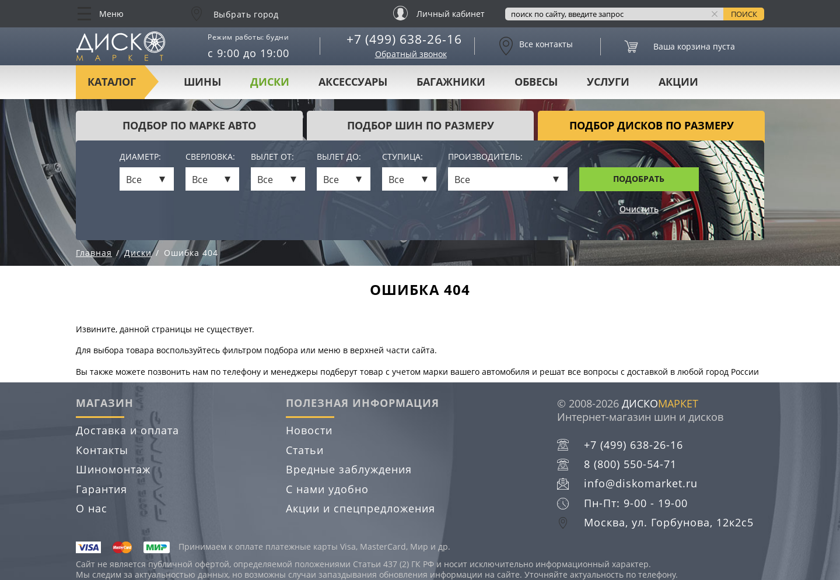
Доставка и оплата (127, 430)
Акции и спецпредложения (360, 508)
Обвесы (536, 82)
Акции (678, 82)
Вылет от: (272, 157)
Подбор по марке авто (189, 125)
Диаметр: (140, 157)
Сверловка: (210, 157)
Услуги (608, 82)
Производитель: (485, 157)
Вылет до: (339, 157)
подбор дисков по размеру (651, 125)
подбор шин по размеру (420, 125)
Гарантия (101, 489)
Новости (309, 430)
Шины (202, 82)
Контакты (102, 450)
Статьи (305, 450)
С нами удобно (327, 489)
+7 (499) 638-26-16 (404, 39)
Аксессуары (352, 82)
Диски (269, 82)
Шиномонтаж (113, 469)
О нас (91, 508)
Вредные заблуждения (349, 469)
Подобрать (638, 178)
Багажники (450, 82)
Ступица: (402, 157)
